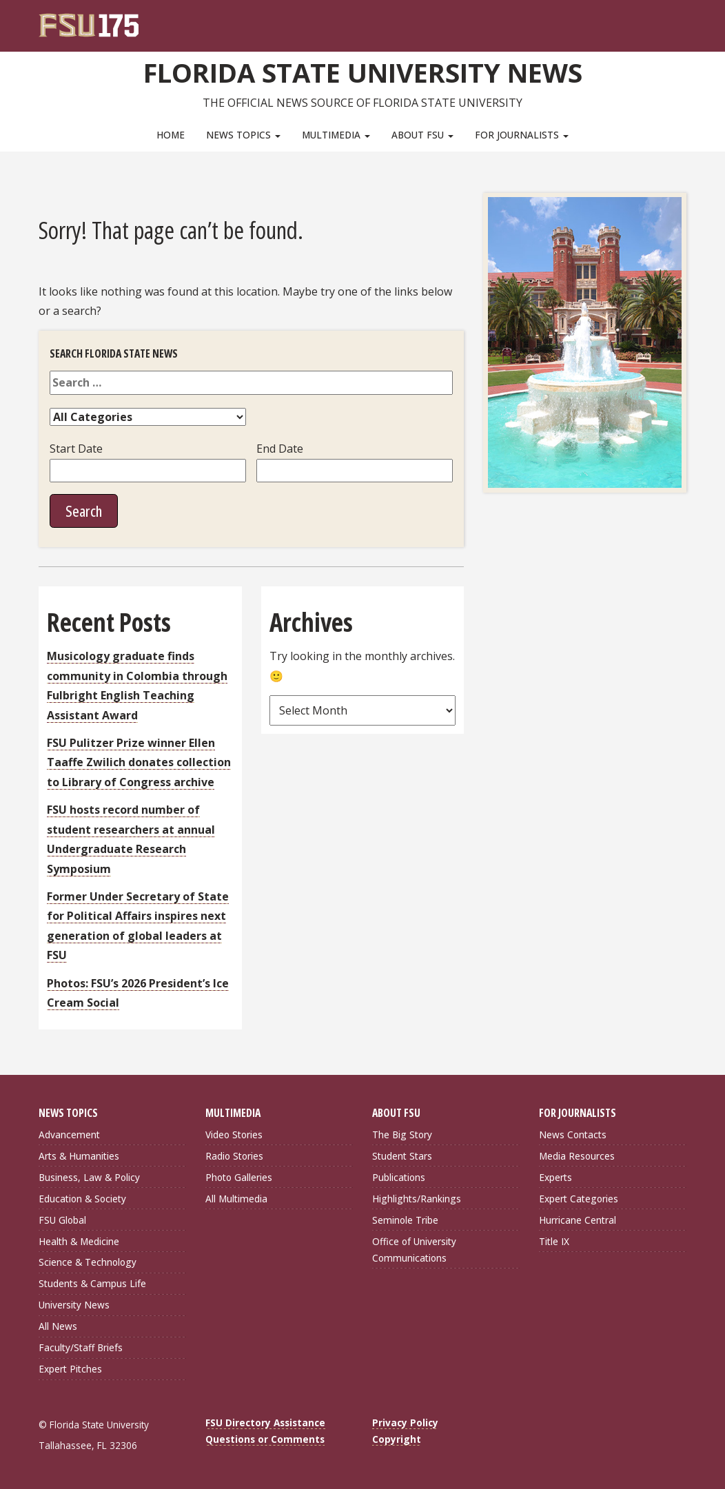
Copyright (396, 1439)
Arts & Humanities (79, 1155)
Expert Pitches (70, 1368)
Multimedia (336, 134)
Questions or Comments (265, 1439)
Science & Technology (87, 1262)
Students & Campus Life (92, 1283)
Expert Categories (578, 1198)
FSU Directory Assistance (265, 1422)
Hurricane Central (577, 1219)
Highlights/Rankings (416, 1198)
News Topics (243, 134)
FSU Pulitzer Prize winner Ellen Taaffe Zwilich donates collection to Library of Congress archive (139, 762)
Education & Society (82, 1198)
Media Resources (577, 1155)
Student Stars (402, 1155)
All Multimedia (236, 1198)
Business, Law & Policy (89, 1177)
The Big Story (402, 1134)
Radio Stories (234, 1155)
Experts (555, 1177)
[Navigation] (685, 21)
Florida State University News (362, 72)
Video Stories (234, 1134)
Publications (398, 1177)
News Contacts (572, 1134)
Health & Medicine (79, 1240)
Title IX (554, 1240)
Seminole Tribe (405, 1219)
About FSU (422, 134)
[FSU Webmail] (647, 21)
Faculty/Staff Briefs (81, 1347)
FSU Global (62, 1219)
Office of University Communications (414, 1249)
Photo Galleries (238, 1177)
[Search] (666, 21)
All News (58, 1326)
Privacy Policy (405, 1422)
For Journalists (522, 134)
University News (74, 1304)
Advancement (69, 1134)
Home (170, 134)
